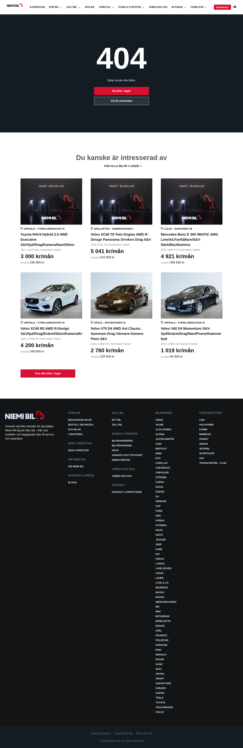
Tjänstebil (75, 434)
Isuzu (159, 530)
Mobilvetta (163, 621)
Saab (159, 664)
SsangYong (163, 683)
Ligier (160, 578)
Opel (159, 630)
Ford (159, 511)
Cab (201, 419)
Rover (160, 659)
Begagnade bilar (80, 419)
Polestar (162, 640)
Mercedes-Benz (166, 602)
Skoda (160, 673)
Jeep (159, 544)
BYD (158, 458)
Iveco (159, 534)
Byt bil (116, 419)
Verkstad (198, 7)
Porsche (161, 645)
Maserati (162, 587)
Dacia (159, 487)
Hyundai (161, 525)
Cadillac (162, 463)
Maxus (160, 592)
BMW (159, 453)
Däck (115, 450)
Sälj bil (74, 7)
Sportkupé (206, 453)
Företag (106, 7)
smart (160, 678)
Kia (158, 554)
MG (157, 606)
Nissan (160, 625)
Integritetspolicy (101, 733)
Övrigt (204, 439)
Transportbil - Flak (213, 463)
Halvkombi (206, 424)
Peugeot (161, 635)
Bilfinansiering (122, 440)
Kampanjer (37, 7)
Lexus (160, 573)
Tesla (159, 697)
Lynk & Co (162, 582)
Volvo (160, 712)
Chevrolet (163, 467)
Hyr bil (90, 7)
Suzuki (160, 693)
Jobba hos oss (158, 7)
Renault (161, 654)
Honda (160, 520)
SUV (201, 458)
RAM (158, 649)
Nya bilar (74, 429)
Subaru (161, 688)
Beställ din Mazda (80, 424)
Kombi (203, 429)
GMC (158, 515)
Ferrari (161, 501)
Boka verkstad (78, 450)
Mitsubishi (162, 616)
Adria (159, 419)
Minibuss (205, 434)
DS (157, 496)
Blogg (72, 482)
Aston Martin (165, 439)
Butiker (179, 7)
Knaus (160, 558)
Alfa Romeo (163, 429)
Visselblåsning (123, 733)
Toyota (160, 702)
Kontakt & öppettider (127, 492)
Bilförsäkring (122, 445)
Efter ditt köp (144, 733)
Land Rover (163, 568)
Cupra (160, 482)
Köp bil (55, 7)
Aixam (159, 424)
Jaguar (161, 539)
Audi (158, 443)
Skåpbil (204, 448)
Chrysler (162, 472)
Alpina (160, 434)
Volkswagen (164, 707)
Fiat (158, 506)
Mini (158, 611)
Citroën (161, 477)
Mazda (160, 597)
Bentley (161, 448)
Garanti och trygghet (127, 455)
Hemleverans (121, 460)
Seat (159, 669)
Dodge (160, 491)
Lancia (160, 563)
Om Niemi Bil (76, 466)
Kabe (159, 549)
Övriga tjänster (131, 7)
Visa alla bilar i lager (121, 166)
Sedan (203, 443)
